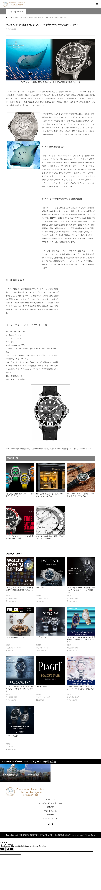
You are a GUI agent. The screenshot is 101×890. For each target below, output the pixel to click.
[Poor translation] (9, 849)
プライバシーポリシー (50, 818)
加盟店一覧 (50, 815)
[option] (12, 773)
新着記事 (50, 807)
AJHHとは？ (50, 799)
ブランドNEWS (15, 12)
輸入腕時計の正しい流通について (50, 803)
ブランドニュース (50, 811)
